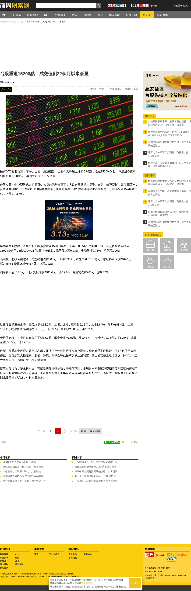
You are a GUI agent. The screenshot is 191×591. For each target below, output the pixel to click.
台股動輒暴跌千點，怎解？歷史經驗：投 (24, 481)
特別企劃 (19, 564)
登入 (185, 5)
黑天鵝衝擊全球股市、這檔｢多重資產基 (95, 466)
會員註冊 (178, 5)
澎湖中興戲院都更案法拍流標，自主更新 (95, 471)
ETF (17, 554)
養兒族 (184, 250)
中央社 (8, 82)
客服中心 (88, 554)
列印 (136, 442)
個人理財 (4, 564)
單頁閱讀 (95, 431)
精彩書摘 (4, 568)
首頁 (6, 14)
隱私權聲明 (87, 583)
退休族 (150, 266)
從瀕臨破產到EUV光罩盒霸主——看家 (23, 476)
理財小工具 (54, 554)
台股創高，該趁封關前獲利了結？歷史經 (95, 481)
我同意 (135, 583)
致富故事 (4, 558)
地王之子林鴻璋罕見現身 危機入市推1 (95, 476)
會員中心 (72, 554)
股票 (17, 558)
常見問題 (72, 558)
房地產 (3, 561)
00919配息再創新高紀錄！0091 (19, 461)
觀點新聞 (4, 554)
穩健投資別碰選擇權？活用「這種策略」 (24, 466)
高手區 (167, 266)
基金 (17, 561)
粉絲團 (153, 5)
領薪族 (150, 250)
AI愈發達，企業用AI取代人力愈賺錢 (22, 471)
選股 (36, 554)
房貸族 (167, 250)
